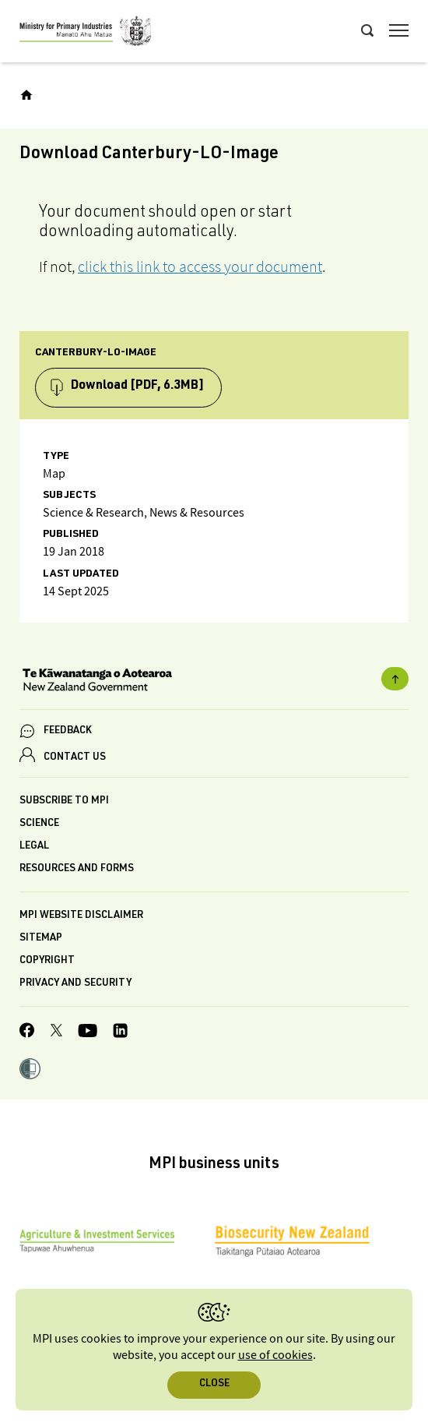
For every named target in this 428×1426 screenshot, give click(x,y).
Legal (34, 847)
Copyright (47, 961)
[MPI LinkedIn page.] (120, 1033)
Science (39, 824)
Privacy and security (75, 984)
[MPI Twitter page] (56, 1032)
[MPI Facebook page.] (27, 1032)
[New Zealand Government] (214, 681)
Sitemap (40, 939)
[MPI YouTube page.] (87, 1033)
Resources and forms (76, 869)
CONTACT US (75, 758)
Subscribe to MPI (64, 801)
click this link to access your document (200, 266)
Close (214, 1384)
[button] (29, 1070)
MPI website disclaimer (81, 916)
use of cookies (275, 1355)
